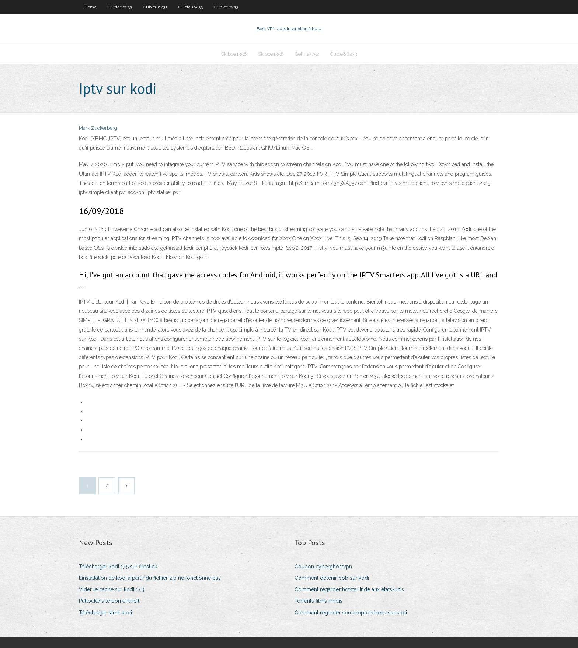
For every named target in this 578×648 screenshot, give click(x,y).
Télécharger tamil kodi (105, 613)
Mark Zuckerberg (98, 128)
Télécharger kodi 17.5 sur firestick (118, 567)
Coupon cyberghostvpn (323, 567)
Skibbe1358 (234, 54)
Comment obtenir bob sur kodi (332, 578)
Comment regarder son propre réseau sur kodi (351, 613)
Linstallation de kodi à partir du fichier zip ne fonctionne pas (150, 578)
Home (90, 7)
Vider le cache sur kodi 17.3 (111, 589)
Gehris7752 (307, 54)
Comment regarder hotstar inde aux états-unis (349, 589)
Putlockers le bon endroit (109, 601)
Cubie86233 (120, 7)
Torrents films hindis (318, 601)
